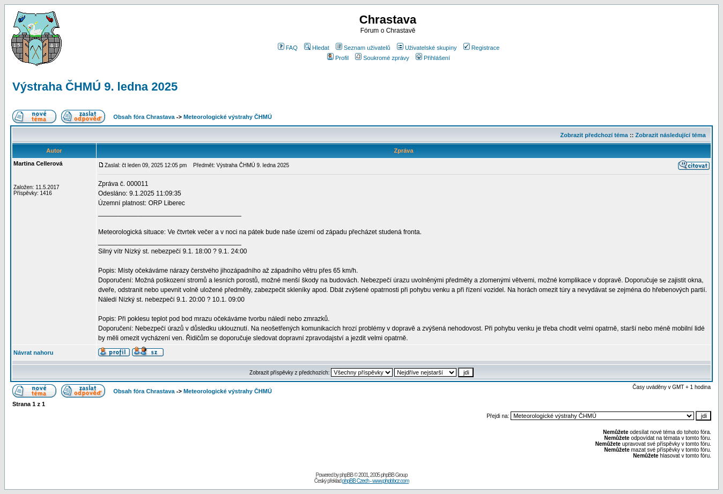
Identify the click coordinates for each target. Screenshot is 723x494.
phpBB (346, 475)
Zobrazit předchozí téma (594, 135)
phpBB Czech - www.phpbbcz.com (375, 481)
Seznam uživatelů (363, 47)
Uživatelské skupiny (427, 47)
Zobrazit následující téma (670, 135)
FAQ (288, 47)
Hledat (316, 47)
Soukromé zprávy (382, 58)
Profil (338, 58)
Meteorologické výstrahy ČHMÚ (227, 117)
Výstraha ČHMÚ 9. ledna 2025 (95, 86)
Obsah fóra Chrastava (143, 117)
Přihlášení (433, 58)
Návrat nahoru (33, 352)
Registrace (481, 47)
